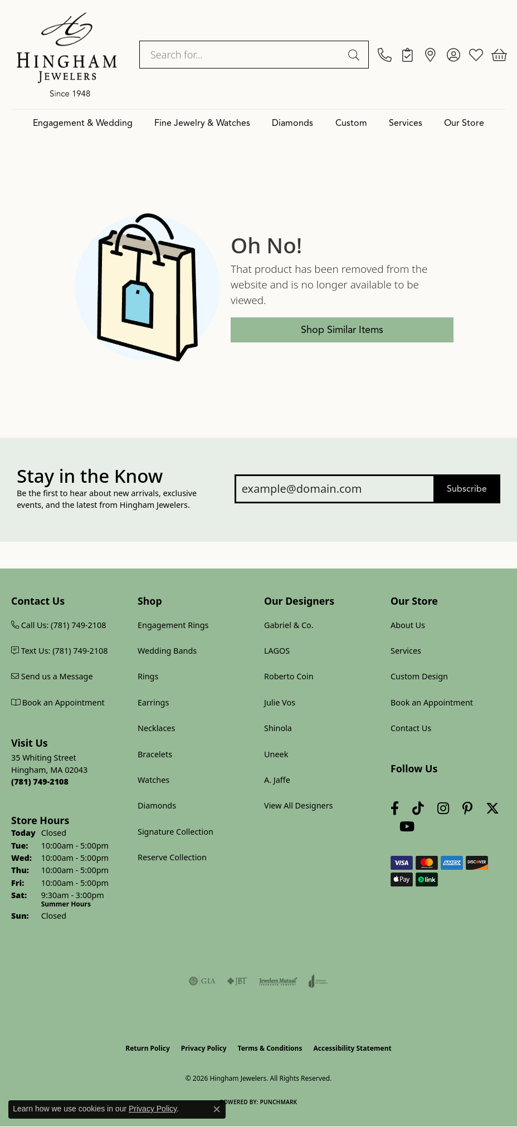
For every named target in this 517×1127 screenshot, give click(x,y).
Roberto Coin (289, 676)
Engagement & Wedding (83, 123)
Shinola (278, 728)
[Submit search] (355, 54)
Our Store (464, 123)
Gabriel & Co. (289, 625)
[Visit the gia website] (202, 981)
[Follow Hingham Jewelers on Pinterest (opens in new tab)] (467, 808)
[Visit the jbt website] (237, 981)
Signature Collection (175, 831)
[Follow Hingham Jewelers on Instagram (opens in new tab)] (443, 808)
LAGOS (277, 650)
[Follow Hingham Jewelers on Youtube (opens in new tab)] (406, 827)
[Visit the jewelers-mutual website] (278, 981)
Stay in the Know (90, 476)
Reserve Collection (172, 857)
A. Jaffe (277, 780)
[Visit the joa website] (318, 981)
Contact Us (411, 728)
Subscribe (467, 488)
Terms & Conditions (270, 1048)
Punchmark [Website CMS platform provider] (278, 1102)
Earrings (153, 702)
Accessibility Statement (352, 1048)
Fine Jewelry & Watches (202, 123)
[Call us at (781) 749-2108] (40, 781)
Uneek (276, 754)
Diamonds (292, 123)
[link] (385, 54)
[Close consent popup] (216, 1109)
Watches (153, 780)
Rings (148, 676)
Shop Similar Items (342, 330)
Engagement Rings (173, 625)
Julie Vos (279, 702)
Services (405, 123)
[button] (453, 54)
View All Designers (298, 805)
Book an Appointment (432, 702)
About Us (408, 625)
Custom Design (419, 676)
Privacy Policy (204, 1048)
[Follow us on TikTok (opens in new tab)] (418, 808)
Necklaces (156, 728)
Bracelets (155, 754)
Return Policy (147, 1048)
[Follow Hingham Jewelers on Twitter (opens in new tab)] (492, 808)
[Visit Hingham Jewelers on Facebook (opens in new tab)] (395, 808)
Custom (351, 123)
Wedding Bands (167, 650)
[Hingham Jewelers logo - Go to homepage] (67, 54)
